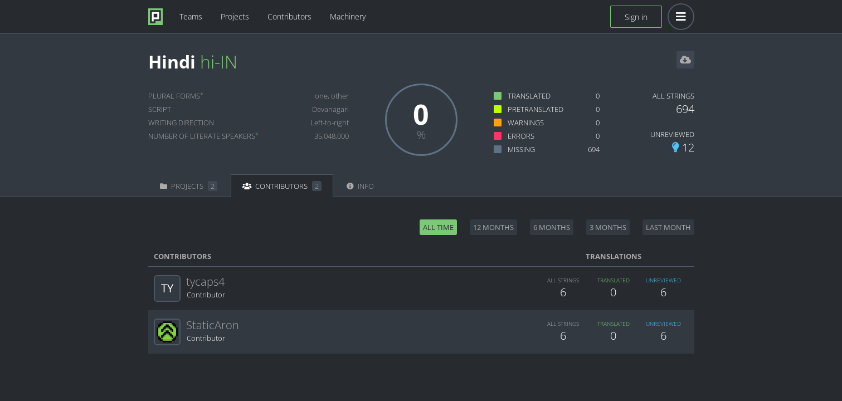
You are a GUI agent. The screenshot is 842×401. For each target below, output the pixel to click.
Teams (190, 16)
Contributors (289, 16)
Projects (235, 16)
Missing (521, 149)
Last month (668, 227)
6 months (551, 227)
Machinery (348, 16)
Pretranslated (535, 109)
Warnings (526, 123)
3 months (608, 227)
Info (360, 186)
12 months (493, 227)
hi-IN (218, 62)
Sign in (636, 17)
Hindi (172, 62)
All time (438, 227)
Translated (529, 96)
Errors (521, 136)
